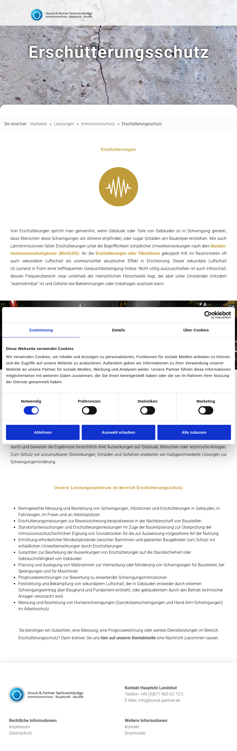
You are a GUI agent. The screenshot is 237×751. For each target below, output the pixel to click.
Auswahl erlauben (118, 432)
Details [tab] (118, 329)
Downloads (135, 733)
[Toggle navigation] (202, 15)
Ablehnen (43, 432)
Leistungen (64, 123)
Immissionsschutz (98, 123)
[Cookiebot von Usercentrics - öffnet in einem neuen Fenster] (208, 315)
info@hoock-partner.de (159, 700)
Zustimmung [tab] (41, 329)
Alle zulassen (194, 432)
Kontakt (132, 726)
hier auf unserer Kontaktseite (128, 637)
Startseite (38, 123)
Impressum (19, 726)
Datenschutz (20, 733)
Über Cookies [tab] (196, 329)
